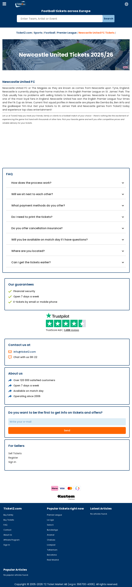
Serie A (50, 524)
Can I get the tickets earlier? (31, 262)
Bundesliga (52, 529)
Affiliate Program (11, 539)
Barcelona (52, 554)
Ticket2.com (24, 32)
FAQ (5, 524)
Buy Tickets (8, 519)
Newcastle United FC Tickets (96, 32)
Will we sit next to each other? (32, 194)
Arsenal (50, 534)
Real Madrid (53, 559)
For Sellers (16, 446)
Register (13, 457)
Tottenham (52, 549)
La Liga (50, 519)
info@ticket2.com (25, 352)
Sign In (12, 462)
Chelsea (51, 539)
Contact (7, 529)
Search (108, 18)
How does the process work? (31, 183)
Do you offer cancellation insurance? (37, 228)
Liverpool (51, 544)
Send (67, 430)
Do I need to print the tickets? (31, 217)
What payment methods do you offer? (38, 205)
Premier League (67, 32)
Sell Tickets (15, 453)
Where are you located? (28, 251)
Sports (38, 32)
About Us (7, 534)
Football (49, 32)
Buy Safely (8, 514)
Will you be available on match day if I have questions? (49, 240)
